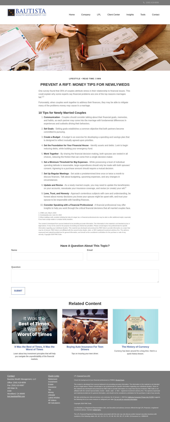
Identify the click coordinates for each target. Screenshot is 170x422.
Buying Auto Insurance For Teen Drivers (85, 348)
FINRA (95, 410)
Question (15, 267)
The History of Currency (135, 346)
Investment (52, 382)
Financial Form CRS (83, 376)
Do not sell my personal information (125, 399)
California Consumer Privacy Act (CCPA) (141, 397)
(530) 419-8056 (151, 2)
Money (51, 392)
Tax (49, 390)
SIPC (99, 410)
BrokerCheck (120, 380)
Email (90, 250)
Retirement (52, 379)
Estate (51, 384)
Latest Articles (54, 398)
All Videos (52, 400)
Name (14, 250)
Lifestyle (51, 395)
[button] (86, 14)
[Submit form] (18, 291)
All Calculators (54, 403)
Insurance (52, 387)
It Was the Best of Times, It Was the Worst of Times (34, 348)
